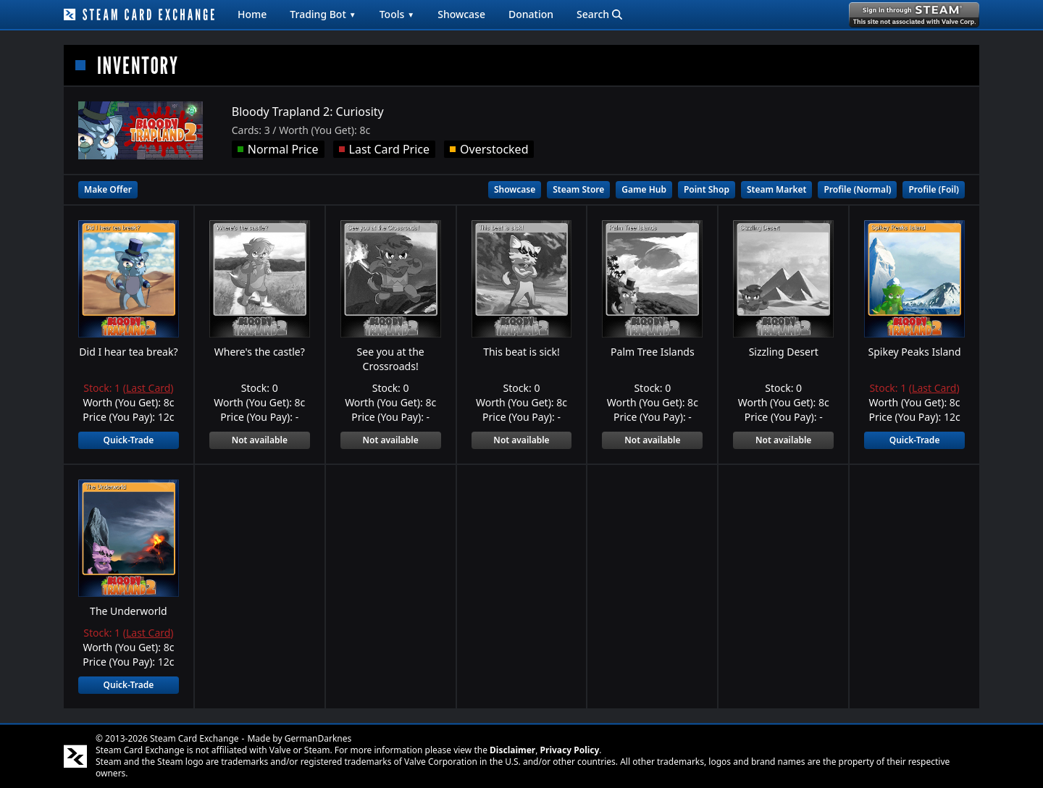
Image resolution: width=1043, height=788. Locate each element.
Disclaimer (512, 750)
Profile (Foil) (933, 189)
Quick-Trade (129, 440)
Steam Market (776, 189)
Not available (260, 440)
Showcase (461, 14)
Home (252, 14)
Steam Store (578, 189)
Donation (530, 14)
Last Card (148, 388)
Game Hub (643, 189)
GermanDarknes (318, 738)
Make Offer (108, 189)
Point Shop (706, 189)
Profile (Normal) (857, 189)
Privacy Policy (570, 750)
